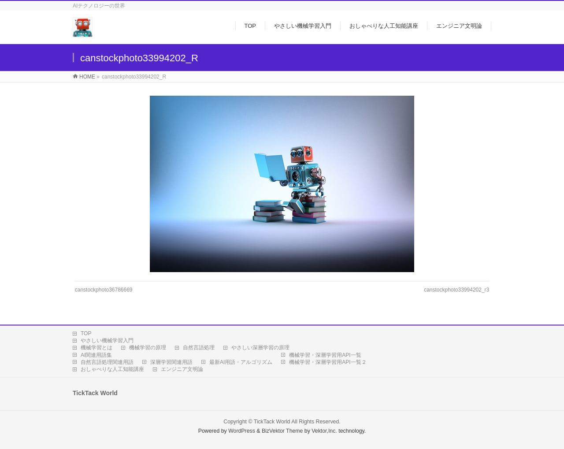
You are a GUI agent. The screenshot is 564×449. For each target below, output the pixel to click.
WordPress (241, 431)
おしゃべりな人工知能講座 (112, 369)
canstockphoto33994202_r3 (456, 290)
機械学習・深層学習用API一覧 (325, 355)
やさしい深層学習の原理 (260, 347)
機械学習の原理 (147, 347)
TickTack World (272, 422)
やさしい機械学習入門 (107, 340)
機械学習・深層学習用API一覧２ (327, 362)
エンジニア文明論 (182, 369)
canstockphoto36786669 (104, 290)
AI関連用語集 (96, 355)
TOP (86, 333)
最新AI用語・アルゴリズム (240, 362)
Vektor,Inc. (324, 431)
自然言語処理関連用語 (107, 362)
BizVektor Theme (282, 431)
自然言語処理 (199, 347)
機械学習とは (96, 347)
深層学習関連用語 (171, 362)
